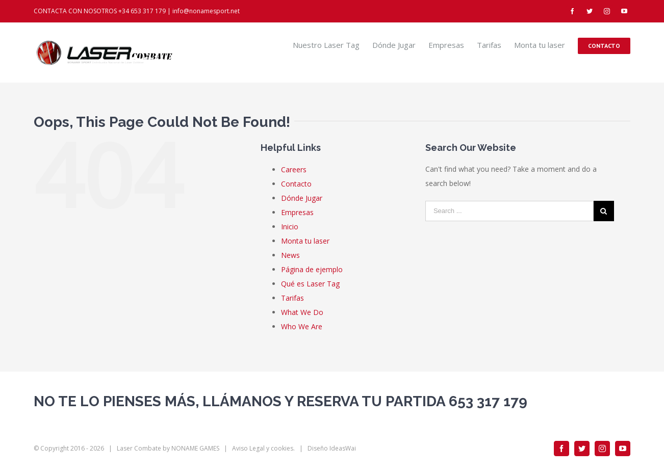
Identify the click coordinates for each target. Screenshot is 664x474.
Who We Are (301, 326)
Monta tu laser (305, 241)
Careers (294, 169)
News (290, 255)
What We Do (302, 312)
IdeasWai (342, 448)
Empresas (297, 212)
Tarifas (292, 298)
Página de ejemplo (312, 269)
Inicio (289, 226)
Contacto (296, 184)
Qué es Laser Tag (310, 283)
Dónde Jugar (301, 198)
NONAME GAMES (195, 448)
